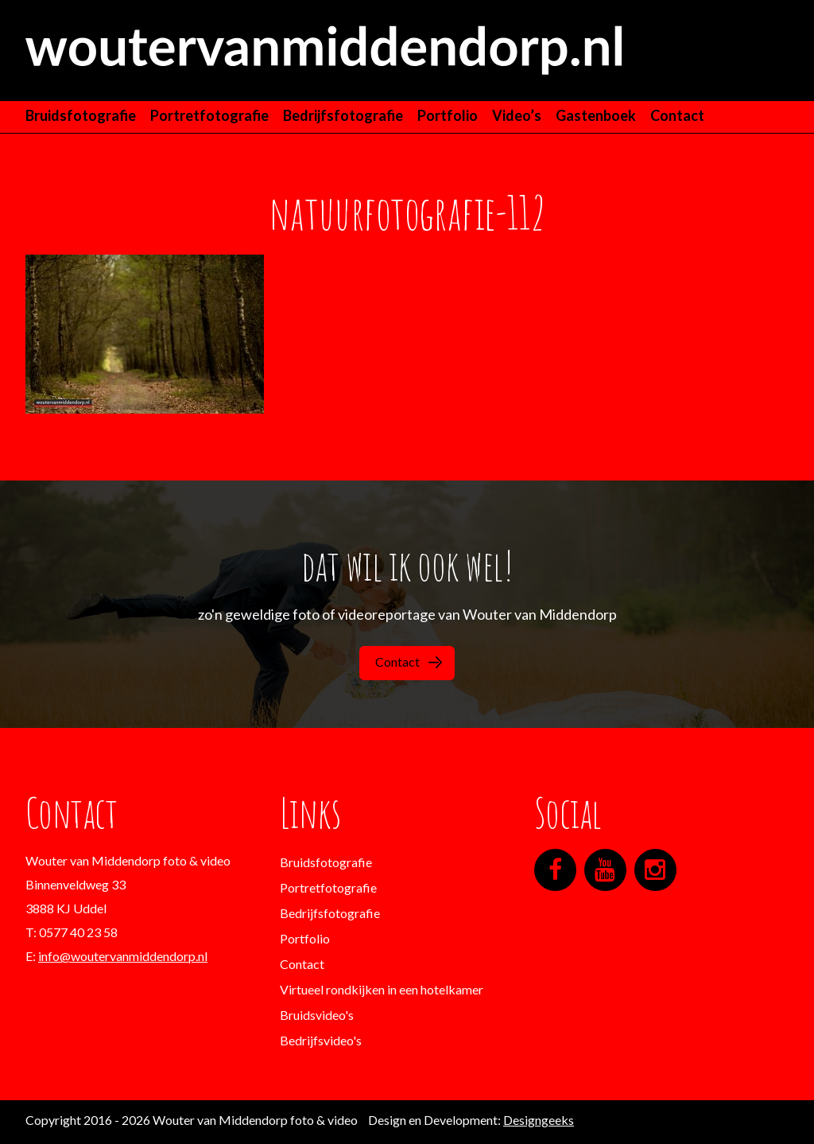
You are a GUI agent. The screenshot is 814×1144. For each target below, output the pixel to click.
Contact (677, 115)
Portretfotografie (209, 115)
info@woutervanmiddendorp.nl (122, 955)
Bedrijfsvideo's (321, 1040)
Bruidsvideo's (317, 1014)
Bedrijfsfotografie (343, 115)
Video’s (516, 115)
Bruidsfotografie (80, 115)
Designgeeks (538, 1119)
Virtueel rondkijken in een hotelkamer (381, 989)
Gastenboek (596, 115)
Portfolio (447, 115)
